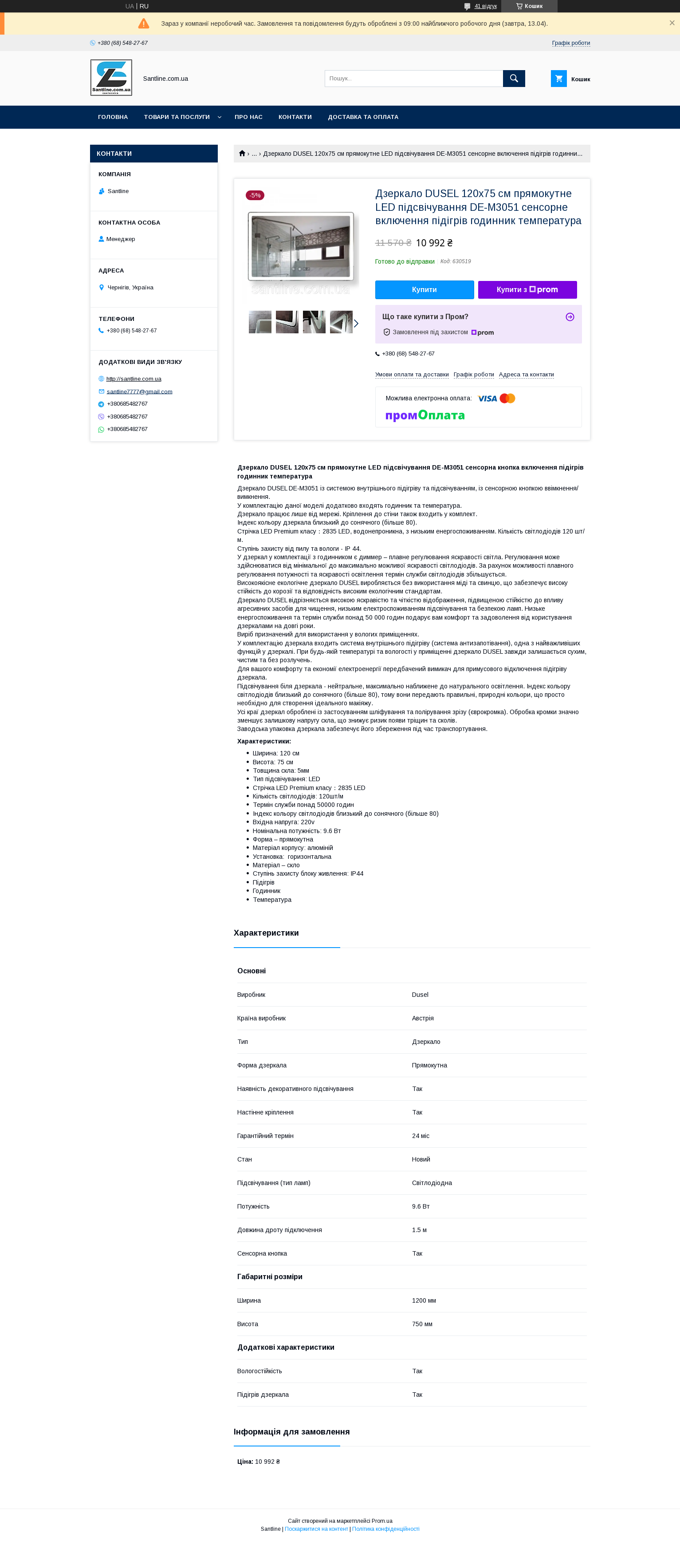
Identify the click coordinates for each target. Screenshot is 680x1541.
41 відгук (486, 6)
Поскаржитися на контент (316, 1529)
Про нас (249, 117)
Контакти (295, 117)
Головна (113, 117)
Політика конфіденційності (386, 1529)
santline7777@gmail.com (140, 391)
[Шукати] (514, 78)
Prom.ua (382, 1521)
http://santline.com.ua (133, 378)
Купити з (527, 290)
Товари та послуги (177, 117)
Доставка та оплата (363, 117)
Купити (424, 289)
